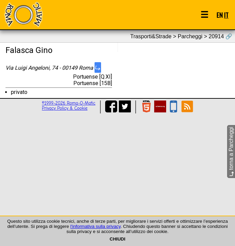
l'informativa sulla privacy (95, 226)
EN (220, 14)
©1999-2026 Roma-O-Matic (68, 103)
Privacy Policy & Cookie (64, 108)
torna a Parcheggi (231, 151)
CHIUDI (117, 239)
